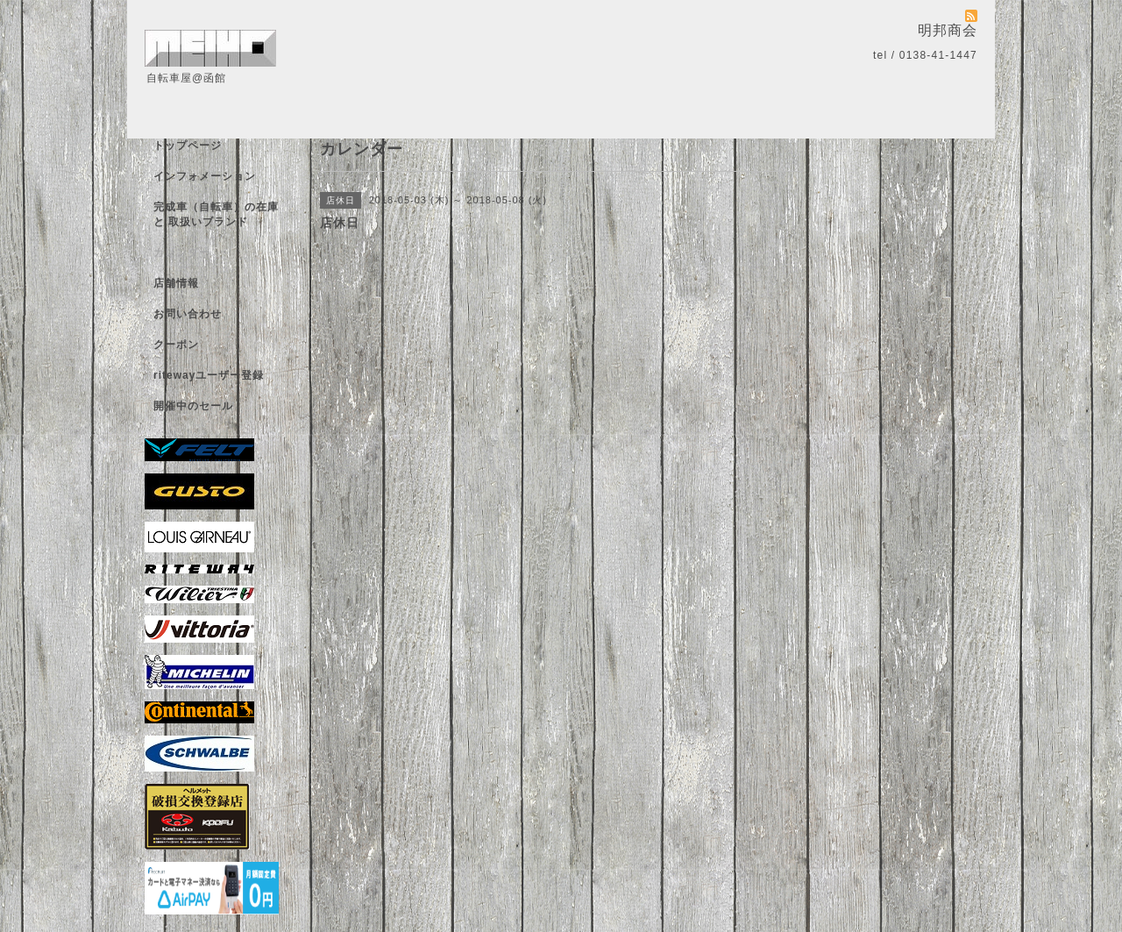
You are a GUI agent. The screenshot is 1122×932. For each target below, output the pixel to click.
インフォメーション (204, 176)
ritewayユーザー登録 (208, 375)
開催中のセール (193, 406)
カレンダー (181, 252)
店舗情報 (176, 283)
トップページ (187, 145)
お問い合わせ (187, 314)
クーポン (176, 344)
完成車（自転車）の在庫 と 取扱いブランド (216, 214)
